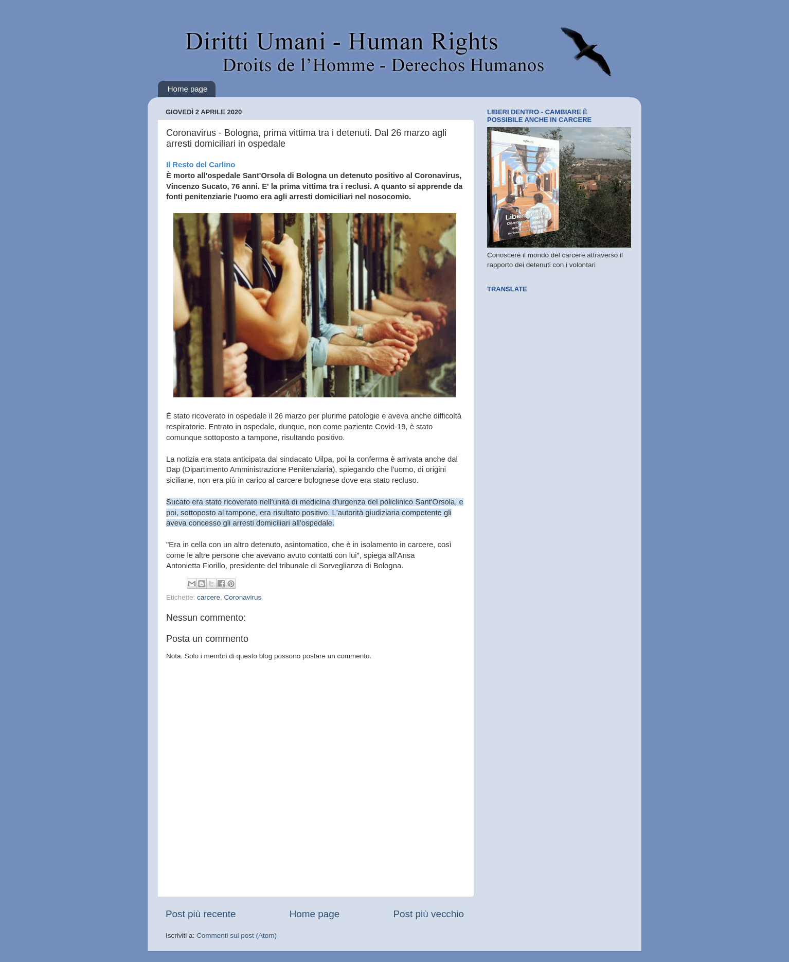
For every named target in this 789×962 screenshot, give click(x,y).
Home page (188, 88)
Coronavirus (243, 597)
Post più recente (201, 913)
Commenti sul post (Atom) (236, 935)
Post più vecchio (428, 913)
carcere (208, 597)
